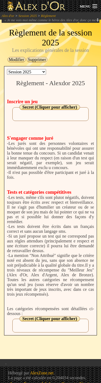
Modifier (16, 59)
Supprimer (37, 59)
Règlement (48, 16)
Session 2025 (27, 16)
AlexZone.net (42, 373)
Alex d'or (8, 16)
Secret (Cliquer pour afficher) (49, 107)
